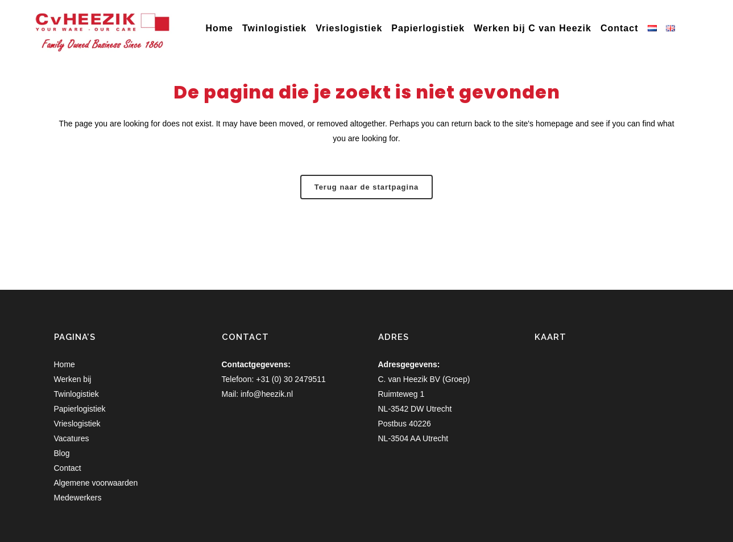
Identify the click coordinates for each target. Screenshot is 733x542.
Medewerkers (78, 497)
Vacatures (71, 438)
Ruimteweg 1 (401, 394)
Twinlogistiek (76, 394)
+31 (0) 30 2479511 (291, 379)
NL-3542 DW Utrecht (415, 408)
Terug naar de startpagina (366, 187)
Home (64, 364)
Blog (62, 453)
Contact (67, 468)
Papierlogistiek (80, 408)
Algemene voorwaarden (96, 482)
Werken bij (73, 379)
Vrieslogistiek (77, 423)
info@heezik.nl (267, 394)
